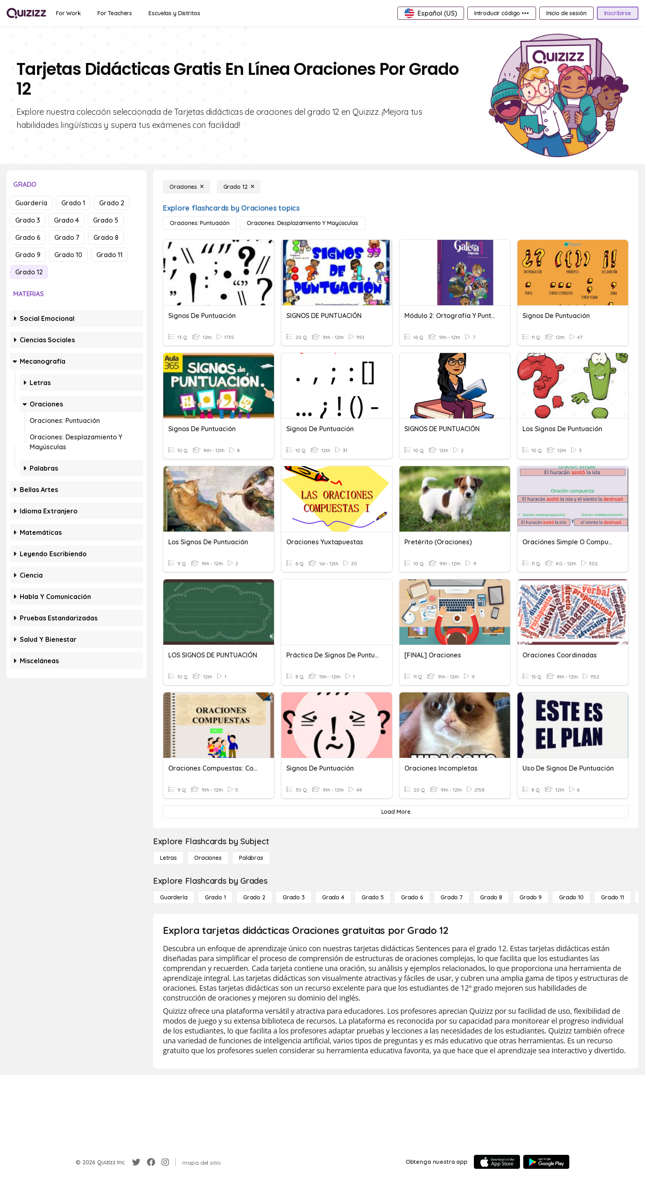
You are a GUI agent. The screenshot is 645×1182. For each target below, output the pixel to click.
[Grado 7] (452, 897)
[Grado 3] (294, 897)
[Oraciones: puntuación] (200, 223)
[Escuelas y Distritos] (174, 13)
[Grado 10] (571, 897)
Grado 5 (105, 220)
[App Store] (497, 1162)
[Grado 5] (373, 897)
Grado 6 (27, 237)
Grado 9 (27, 255)
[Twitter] (136, 1162)
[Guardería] (174, 897)
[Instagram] (165, 1162)
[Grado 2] (254, 897)
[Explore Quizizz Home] (26, 13)
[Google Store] (546, 1162)
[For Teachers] (115, 13)
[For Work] (68, 13)
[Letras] (168, 857)
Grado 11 (109, 255)
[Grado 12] (239, 186)
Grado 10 (68, 255)
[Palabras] (251, 857)
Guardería (31, 203)
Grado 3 (27, 220)
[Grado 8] (491, 897)
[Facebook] (151, 1162)
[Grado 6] (412, 897)
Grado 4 (66, 220)
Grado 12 (29, 272)
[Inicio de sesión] (566, 13)
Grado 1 (73, 203)
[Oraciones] (186, 186)
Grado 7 (66, 237)
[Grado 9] (531, 897)
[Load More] (396, 811)
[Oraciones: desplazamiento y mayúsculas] (302, 223)
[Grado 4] (333, 897)
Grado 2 (111, 203)
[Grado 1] (215, 897)
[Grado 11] (612, 897)
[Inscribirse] (617, 13)
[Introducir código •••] (501, 13)
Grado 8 (105, 237)
